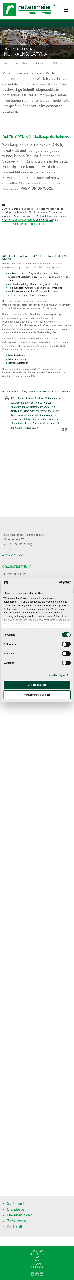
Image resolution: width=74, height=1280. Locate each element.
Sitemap (37, 1263)
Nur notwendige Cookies (37, 695)
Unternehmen (22, 63)
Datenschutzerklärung (23, 219)
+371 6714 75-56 (12, 555)
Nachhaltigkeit (19, 1214)
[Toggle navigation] (64, 9)
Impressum (37, 1250)
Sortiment (16, 1203)
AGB (37, 1257)
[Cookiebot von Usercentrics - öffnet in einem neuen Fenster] (57, 583)
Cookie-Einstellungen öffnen (27, 224)
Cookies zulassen (37, 685)
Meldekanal (37, 1267)
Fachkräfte (16, 1226)
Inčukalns (57, 63)
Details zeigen (57, 675)
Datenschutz (37, 1254)
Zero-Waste (17, 1220)
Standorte (40, 63)
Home (5, 63)
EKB (37, 1260)
